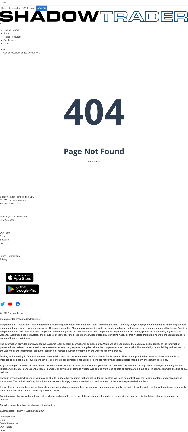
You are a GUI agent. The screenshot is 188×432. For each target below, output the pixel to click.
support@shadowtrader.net (13, 216)
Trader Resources (9, 423)
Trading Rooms (7, 416)
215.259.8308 (7, 220)
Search (41, 8)
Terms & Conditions (10, 256)
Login (3, 430)
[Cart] (94, 24)
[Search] (94, 3)
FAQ (2, 243)
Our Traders (6, 427)
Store (2, 236)
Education (5, 239)
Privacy (3, 259)
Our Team (5, 233)
